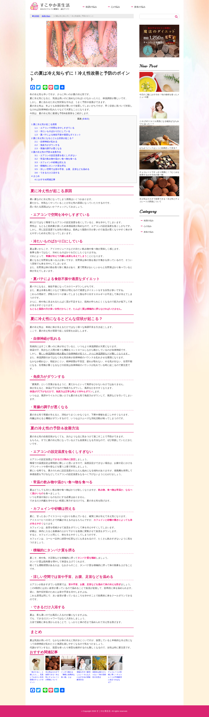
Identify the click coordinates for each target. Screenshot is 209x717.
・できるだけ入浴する (47, 172)
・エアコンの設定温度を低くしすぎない (56, 155)
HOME (35, 16)
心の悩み (115, 7)
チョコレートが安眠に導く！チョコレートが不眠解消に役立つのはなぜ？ (115, 677)
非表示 (86, 119)
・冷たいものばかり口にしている (52, 131)
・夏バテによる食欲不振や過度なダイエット (58, 134)
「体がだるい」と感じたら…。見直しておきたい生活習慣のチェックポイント (36, 677)
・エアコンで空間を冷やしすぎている (54, 128)
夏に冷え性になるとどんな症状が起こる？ (52, 138)
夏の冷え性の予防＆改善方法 (46, 152)
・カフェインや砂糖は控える (50, 162)
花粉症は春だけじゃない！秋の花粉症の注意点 (99, 674)
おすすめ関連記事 (45, 179)
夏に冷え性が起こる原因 (44, 124)
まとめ (35, 176)
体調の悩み (91, 7)
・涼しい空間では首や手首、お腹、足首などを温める (62, 169)
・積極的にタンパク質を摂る (50, 165)
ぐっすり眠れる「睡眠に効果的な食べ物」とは (68, 674)
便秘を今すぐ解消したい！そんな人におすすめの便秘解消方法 (83, 676)
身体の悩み (140, 7)
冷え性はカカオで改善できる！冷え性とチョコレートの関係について (52, 676)
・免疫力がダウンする (47, 145)
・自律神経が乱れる (46, 141)
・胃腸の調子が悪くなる (48, 148)
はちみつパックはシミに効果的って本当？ (158, 148)
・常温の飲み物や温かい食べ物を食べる (56, 159)
